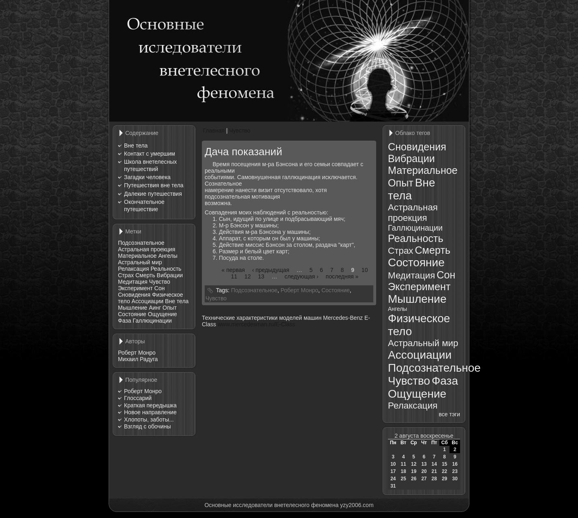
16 (455, 464)
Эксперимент (135, 288)
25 (403, 479)
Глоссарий (138, 398)
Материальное (137, 256)
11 (234, 276)
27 (423, 479)
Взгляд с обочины (147, 426)
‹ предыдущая (270, 270)
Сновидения (134, 294)
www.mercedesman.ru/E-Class (256, 324)
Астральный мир (140, 262)
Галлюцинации (152, 320)
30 (455, 479)
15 (444, 464)
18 (403, 471)
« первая (233, 270)
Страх (126, 275)
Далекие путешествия (153, 194)
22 (444, 471)
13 (261, 276)
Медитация (133, 281)
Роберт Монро (137, 352)
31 (393, 486)
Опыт (170, 307)
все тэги (449, 414)
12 (247, 276)
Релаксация (133, 268)
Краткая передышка (150, 405)
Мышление (132, 307)
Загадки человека (147, 177)
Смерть (145, 275)
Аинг (155, 307)
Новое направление (150, 412)
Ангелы (167, 256)
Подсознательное (141, 243)
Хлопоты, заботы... (149, 419)
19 (413, 471)
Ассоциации (148, 301)
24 (393, 479)
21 (434, 471)
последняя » (342, 276)
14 (434, 464)
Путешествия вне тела (154, 185)
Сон (159, 288)
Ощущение (162, 314)
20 (423, 471)
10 (365, 270)
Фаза (124, 320)
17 (393, 471)
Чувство (159, 281)
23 (455, 471)
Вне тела (136, 145)
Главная (214, 130)
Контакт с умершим (149, 153)
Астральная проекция (146, 249)
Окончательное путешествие (144, 205)
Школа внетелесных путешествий (150, 165)
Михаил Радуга (138, 359)
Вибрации (170, 275)
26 (413, 479)
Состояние (132, 314)
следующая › (302, 276)
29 (444, 479)
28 (434, 479)
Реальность (165, 268)
